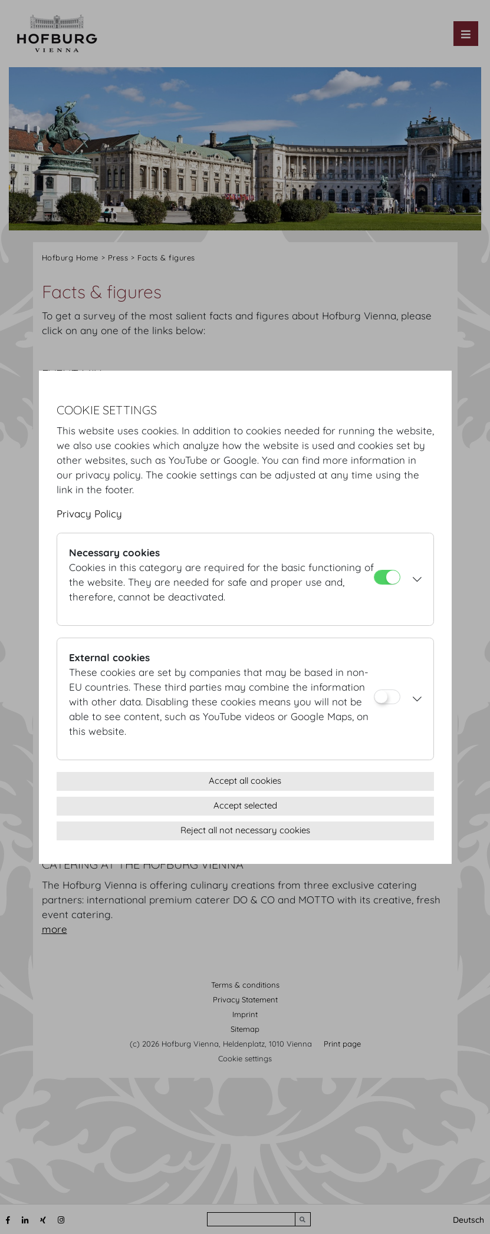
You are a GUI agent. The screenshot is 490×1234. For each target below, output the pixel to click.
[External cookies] (387, 696)
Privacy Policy (89, 513)
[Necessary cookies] (387, 577)
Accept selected (245, 805)
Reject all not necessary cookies (245, 830)
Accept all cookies (245, 780)
